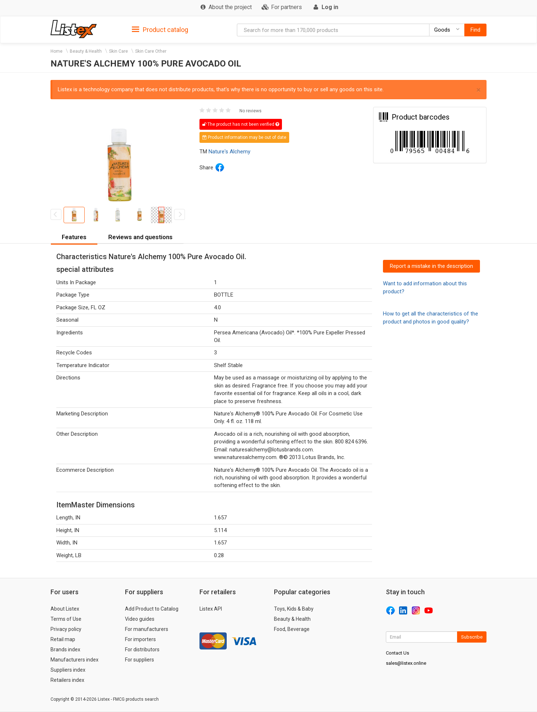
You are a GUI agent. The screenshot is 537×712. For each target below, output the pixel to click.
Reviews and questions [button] (140, 237)
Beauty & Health (86, 51)
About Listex (65, 609)
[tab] (160, 29)
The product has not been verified (240, 124)
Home (56, 51)
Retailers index (67, 680)
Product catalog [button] (160, 30)
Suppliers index (68, 670)
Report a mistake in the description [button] (431, 266)
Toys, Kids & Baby (294, 609)
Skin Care (118, 51)
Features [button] (74, 237)
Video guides (139, 619)
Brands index (65, 649)
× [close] (478, 90)
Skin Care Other (150, 51)
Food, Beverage (292, 629)
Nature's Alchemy (229, 151)
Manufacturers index (74, 660)
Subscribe (472, 637)
